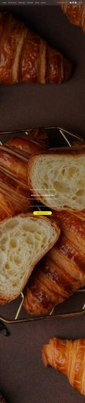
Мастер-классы (12, 2)
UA (79, 2)
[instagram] (73, 3)
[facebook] (70, 3)
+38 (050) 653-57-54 (62, 2)
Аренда (37, 2)
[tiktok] (76, 3)
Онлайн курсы (21, 2)
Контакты (43, 2)
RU (82, 2)
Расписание (30, 2)
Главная (4, 2)
